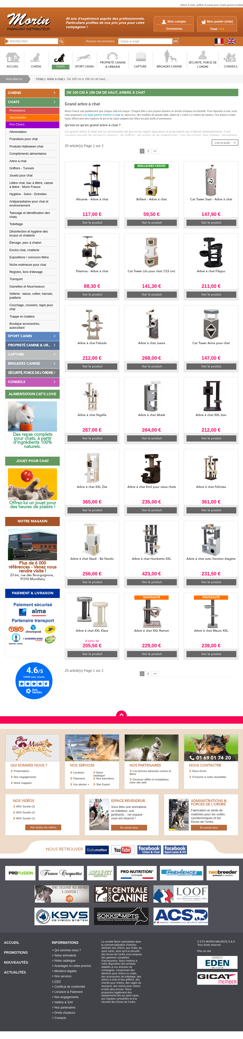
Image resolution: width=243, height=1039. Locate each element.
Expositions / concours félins (29, 257)
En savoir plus (129, 827)
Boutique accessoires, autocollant (24, 325)
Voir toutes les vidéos (43, 827)
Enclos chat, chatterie (24, 250)
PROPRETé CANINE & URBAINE (113, 64)
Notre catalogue (99, 774)
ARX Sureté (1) (25, 818)
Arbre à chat (55, 79)
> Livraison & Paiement (67, 992)
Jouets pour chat (20, 175)
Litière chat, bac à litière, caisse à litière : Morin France (31, 185)
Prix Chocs (17, 124)
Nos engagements (25, 776)
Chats (40, 79)
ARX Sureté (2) (25, 812)
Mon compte (174, 21)
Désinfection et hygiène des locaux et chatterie (28, 233)
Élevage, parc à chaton (25, 242)
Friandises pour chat (23, 139)
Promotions (17, 110)
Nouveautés (17, 117)
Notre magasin (23, 782)
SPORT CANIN (84, 66)
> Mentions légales (64, 971)
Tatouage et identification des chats (29, 215)
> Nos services (61, 976)
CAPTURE (140, 66)
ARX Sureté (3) (25, 806)
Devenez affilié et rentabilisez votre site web (149, 781)
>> (154, 150)
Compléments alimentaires (27, 153)
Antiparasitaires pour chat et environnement (28, 203)
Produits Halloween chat (26, 146)
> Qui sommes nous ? (66, 950)
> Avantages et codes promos (71, 966)
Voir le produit (92, 222)
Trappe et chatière (22, 316)
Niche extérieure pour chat (27, 265)
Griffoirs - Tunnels (21, 168)
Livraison (78, 772)
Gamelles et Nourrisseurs (27, 286)
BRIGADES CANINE (169, 66)
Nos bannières (105, 778)
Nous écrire (199, 771)
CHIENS (36, 66)
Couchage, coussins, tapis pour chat (31, 307)
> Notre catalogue (63, 960)
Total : (217, 29)
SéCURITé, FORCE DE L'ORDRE (203, 64)
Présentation (21, 771)
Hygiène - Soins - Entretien (28, 194)
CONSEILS (230, 66)
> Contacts (59, 1018)
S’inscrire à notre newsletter (209, 776)
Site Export (103, 784)
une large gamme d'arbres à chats (101, 115)
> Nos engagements (65, 997)
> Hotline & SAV (62, 1002)
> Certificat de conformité (68, 986)
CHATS (60, 66)
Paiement (79, 778)
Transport (16, 279)
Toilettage (16, 224)
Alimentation (18, 132)
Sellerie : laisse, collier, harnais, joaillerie (31, 295)
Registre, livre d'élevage (26, 272)
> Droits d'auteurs (63, 1012)
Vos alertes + (81, 784)
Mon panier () (220, 21)
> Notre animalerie (64, 955)
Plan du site (204, 951)
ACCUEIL (13, 66)
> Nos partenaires (63, 1007)
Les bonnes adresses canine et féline (150, 772)
